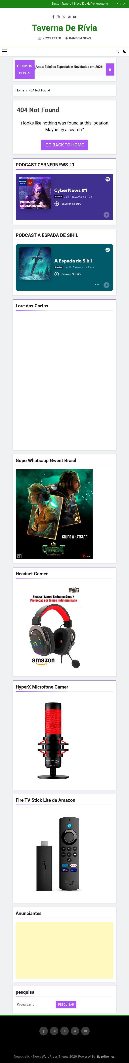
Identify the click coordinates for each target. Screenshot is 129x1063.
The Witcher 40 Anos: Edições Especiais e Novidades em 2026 (62, 67)
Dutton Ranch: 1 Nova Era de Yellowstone (80, 3)
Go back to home (64, 144)
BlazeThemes (105, 1056)
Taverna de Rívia (64, 28)
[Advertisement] (64, 950)
